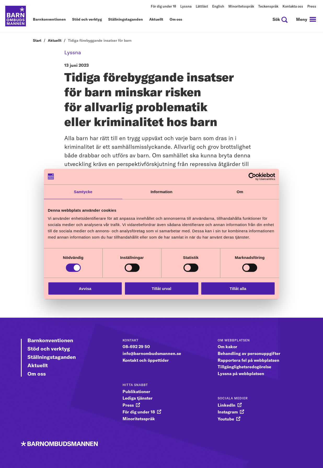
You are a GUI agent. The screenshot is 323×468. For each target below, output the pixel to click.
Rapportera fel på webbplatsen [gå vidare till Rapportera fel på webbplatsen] (248, 360)
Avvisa (85, 288)
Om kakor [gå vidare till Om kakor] (227, 346)
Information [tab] (161, 191)
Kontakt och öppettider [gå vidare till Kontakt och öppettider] (146, 360)
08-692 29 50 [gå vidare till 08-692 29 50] (136, 346)
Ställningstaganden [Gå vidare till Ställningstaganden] (51, 357)
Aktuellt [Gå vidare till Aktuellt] (37, 365)
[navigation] (306, 19)
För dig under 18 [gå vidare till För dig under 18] (139, 411)
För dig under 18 (163, 6)
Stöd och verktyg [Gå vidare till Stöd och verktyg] (48, 348)
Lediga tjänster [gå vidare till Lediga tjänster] (138, 398)
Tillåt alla (238, 288)
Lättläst (202, 6)
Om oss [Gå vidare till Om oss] (36, 373)
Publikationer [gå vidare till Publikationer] (136, 391)
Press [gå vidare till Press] (128, 405)
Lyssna (186, 6)
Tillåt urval (161, 288)
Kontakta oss (292, 6)
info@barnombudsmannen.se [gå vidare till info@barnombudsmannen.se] (152, 353)
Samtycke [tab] (83, 191)
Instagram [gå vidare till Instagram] (228, 411)
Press (311, 6)
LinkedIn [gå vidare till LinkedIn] (226, 405)
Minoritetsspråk (241, 6)
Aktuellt (156, 19)
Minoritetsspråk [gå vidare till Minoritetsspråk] (139, 418)
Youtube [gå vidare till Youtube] (226, 419)
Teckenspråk (268, 6)
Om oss (176, 19)
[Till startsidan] (15, 16)
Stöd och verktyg (87, 19)
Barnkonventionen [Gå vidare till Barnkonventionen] (50, 340)
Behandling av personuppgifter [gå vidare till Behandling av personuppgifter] (249, 353)
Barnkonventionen (49, 19)
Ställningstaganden (125, 19)
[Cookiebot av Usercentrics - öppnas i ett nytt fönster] (252, 176)
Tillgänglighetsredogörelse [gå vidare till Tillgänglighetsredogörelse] (244, 366)
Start (37, 40)
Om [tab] (240, 191)
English (218, 6)
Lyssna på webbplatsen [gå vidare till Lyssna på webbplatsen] (241, 373)
